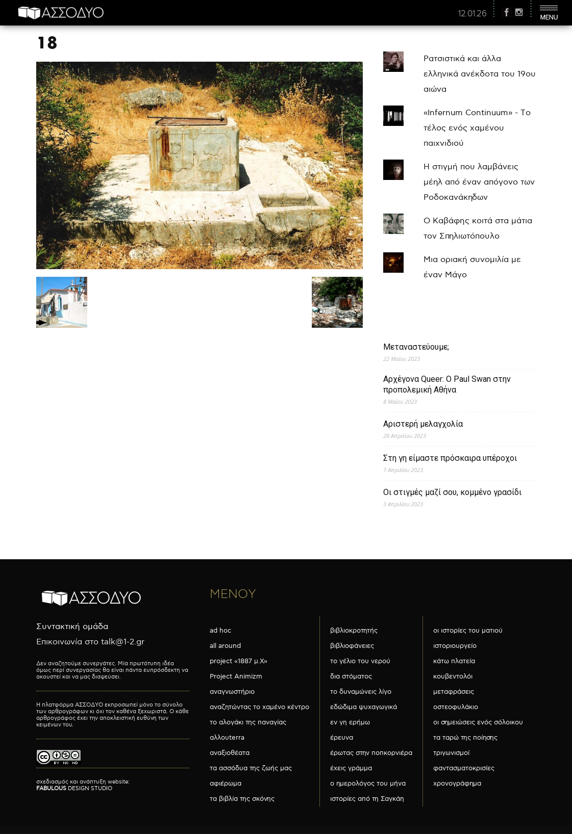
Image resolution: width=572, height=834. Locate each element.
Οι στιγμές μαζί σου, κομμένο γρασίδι (452, 492)
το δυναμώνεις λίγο (360, 692)
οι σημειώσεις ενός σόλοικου (478, 722)
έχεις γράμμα (351, 768)
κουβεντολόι (452, 676)
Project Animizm (236, 676)
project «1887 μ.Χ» (238, 661)
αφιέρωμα (225, 783)
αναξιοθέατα (230, 753)
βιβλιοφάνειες (352, 646)
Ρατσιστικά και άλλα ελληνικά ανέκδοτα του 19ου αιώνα (480, 74)
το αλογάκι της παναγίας (248, 722)
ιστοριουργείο (455, 646)
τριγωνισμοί (451, 753)
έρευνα (341, 738)
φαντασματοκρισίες (463, 768)
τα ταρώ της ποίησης (465, 738)
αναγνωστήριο (232, 692)
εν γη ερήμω (350, 722)
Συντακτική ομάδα (72, 627)
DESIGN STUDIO (74, 788)
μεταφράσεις (453, 692)
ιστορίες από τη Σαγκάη (367, 799)
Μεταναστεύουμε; (416, 347)
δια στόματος (351, 676)
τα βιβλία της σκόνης (242, 799)
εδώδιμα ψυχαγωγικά (363, 707)
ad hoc (220, 631)
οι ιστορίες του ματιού (468, 631)
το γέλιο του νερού (360, 661)
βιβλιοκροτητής (354, 631)
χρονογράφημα (457, 783)
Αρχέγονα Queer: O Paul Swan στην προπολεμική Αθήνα (447, 384)
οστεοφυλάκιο (455, 707)
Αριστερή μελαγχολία (423, 424)
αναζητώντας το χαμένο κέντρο (259, 707)
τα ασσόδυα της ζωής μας (251, 768)
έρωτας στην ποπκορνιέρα (371, 753)
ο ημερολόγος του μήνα (368, 783)
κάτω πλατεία (454, 661)
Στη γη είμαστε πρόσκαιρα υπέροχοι (450, 458)
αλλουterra (227, 738)
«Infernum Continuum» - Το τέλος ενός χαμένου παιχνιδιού (477, 128)
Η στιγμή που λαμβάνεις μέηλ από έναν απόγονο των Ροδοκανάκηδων (479, 182)
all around (225, 646)
